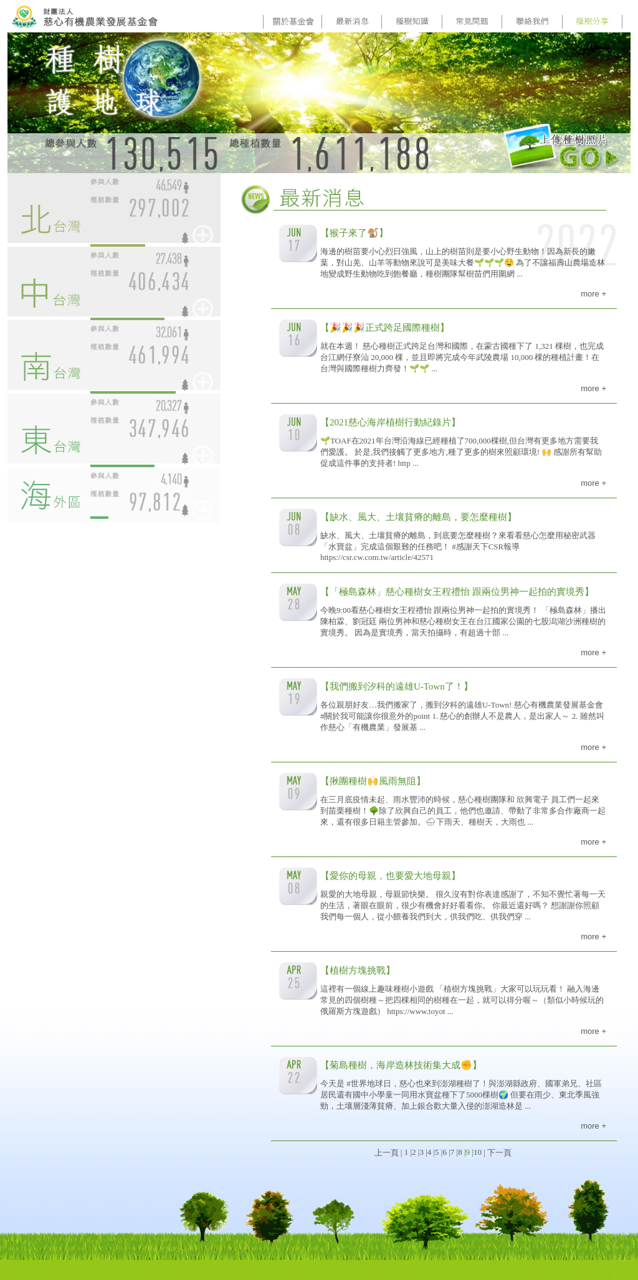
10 (478, 1152)
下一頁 (499, 1152)
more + (593, 293)
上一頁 (386, 1152)
